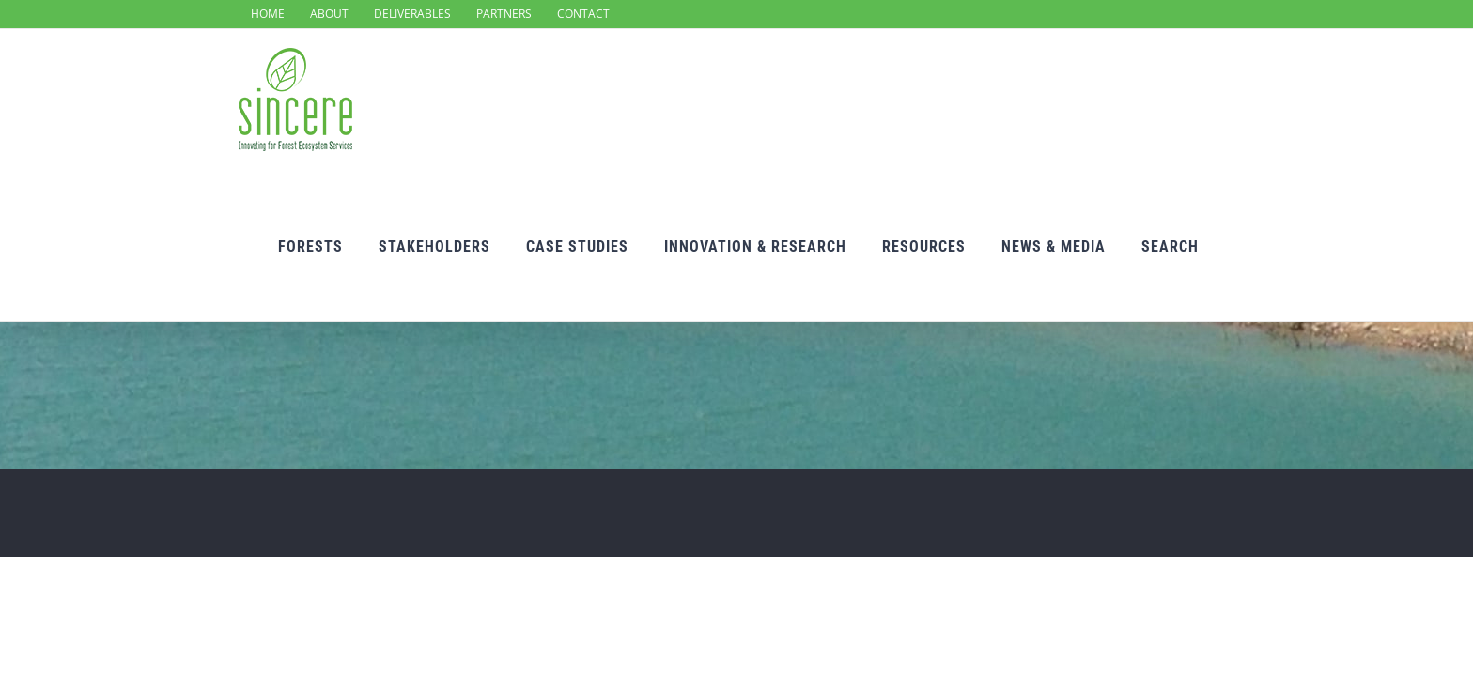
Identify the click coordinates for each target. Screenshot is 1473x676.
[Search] (1205, 103)
